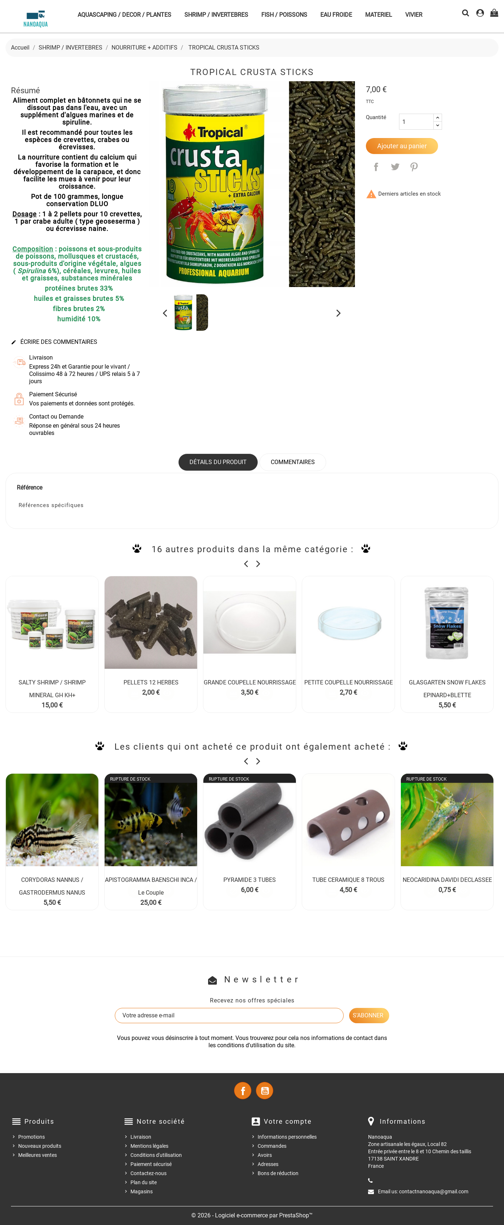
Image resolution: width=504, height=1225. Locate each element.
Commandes (272, 1146)
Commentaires (293, 462)
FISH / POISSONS (284, 14)
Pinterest (414, 167)
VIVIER (413, 14)
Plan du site (143, 1182)
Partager (376, 167)
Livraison (140, 1137)
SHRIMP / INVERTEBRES (216, 14)
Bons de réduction (278, 1173)
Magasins (141, 1191)
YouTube (264, 1090)
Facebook (242, 1090)
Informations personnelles (287, 1137)
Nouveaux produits (39, 1146)
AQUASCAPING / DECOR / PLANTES (124, 14)
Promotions (31, 1137)
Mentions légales (149, 1146)
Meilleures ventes (37, 1155)
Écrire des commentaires (54, 342)
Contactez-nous (148, 1173)
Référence (29, 487)
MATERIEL (378, 14)
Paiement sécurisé (151, 1164)
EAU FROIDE (336, 14)
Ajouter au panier (402, 146)
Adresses (268, 1164)
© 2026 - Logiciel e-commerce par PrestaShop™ (252, 1215)
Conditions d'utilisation (156, 1155)
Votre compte (288, 1121)
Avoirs (265, 1155)
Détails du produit (218, 462)
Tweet (395, 167)
